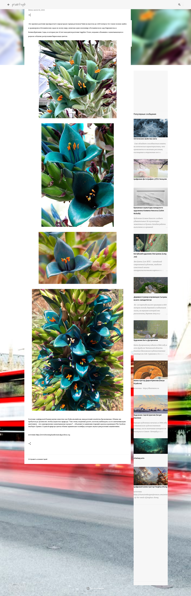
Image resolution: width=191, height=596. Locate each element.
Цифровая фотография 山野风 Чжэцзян (150, 179)
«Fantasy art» (139, 458)
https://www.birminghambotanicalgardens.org (53, 435)
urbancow (104, 593)
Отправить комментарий (37, 459)
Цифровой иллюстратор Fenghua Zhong (150, 487)
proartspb (18, 4)
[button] (29, 15)
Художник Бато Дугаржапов (146, 340)
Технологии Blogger (95, 588)
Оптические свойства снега (145, 139)
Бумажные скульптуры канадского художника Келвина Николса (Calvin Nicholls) (149, 210)
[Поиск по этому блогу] (171, 5)
